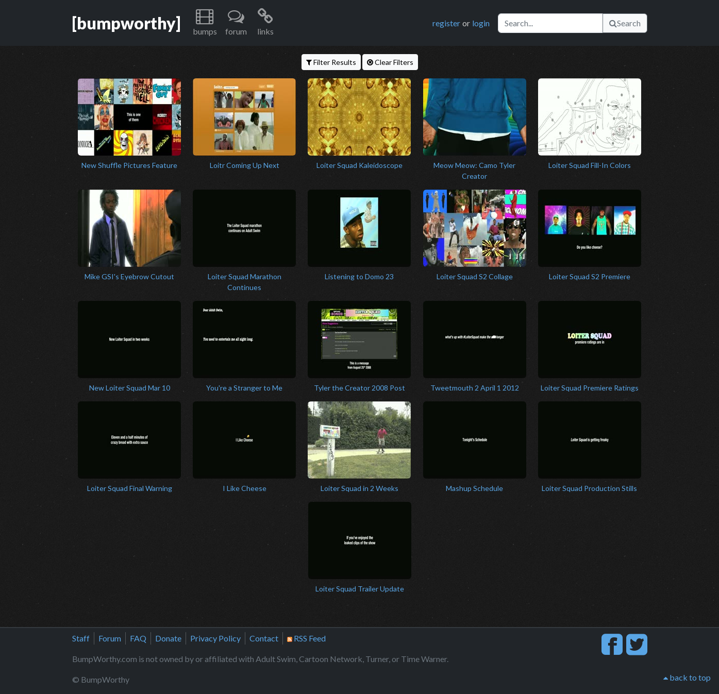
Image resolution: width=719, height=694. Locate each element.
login (481, 23)
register (446, 23)
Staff (81, 638)
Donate (168, 638)
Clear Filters (390, 62)
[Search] (550, 23)
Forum (109, 638)
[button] (205, 23)
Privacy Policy (215, 638)
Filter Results (331, 62)
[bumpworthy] (126, 23)
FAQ (138, 638)
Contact (263, 638)
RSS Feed (306, 638)
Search (625, 23)
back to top (687, 677)
